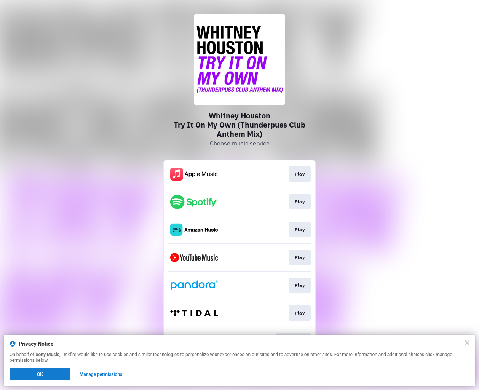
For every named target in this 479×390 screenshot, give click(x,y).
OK (40, 374)
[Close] (467, 343)
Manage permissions (101, 374)
